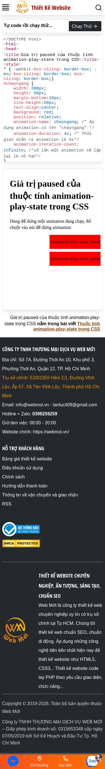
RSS (6, 503)
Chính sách (13, 476)
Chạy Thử (85, 26)
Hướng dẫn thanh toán (25, 485)
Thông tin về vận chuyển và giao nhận (40, 494)
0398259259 (44, 413)
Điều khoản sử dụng (22, 467)
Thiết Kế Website (51, 8)
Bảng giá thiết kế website (27, 458)
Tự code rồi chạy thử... (28, 25)
